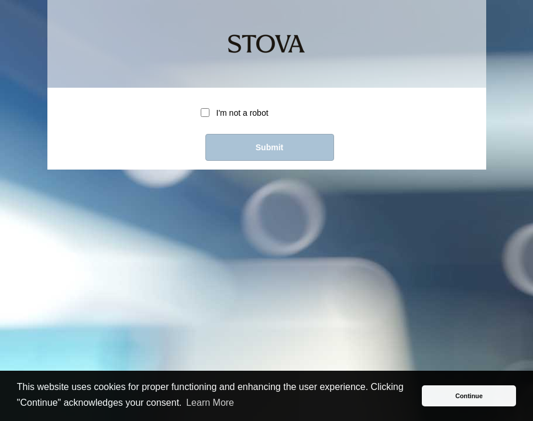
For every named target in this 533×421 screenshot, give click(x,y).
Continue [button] (469, 395)
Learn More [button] (210, 403)
